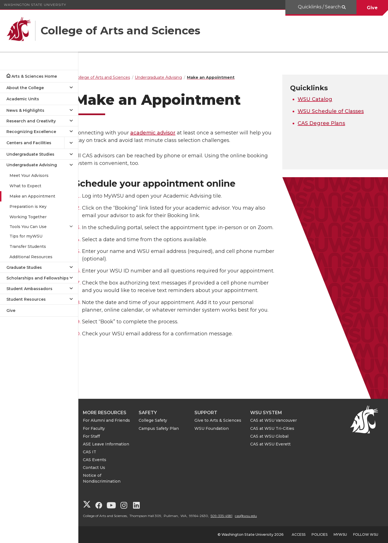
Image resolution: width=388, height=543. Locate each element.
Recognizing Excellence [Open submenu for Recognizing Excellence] (31, 131)
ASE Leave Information (115, 444)
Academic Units (22, 98)
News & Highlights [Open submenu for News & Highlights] (25, 110)
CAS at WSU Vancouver (282, 420)
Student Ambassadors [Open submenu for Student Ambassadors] (29, 288)
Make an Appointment (32, 196)
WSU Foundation (221, 428)
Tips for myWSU (25, 236)
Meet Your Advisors (29, 175)
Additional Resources (30, 256)
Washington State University (35, 5)
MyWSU (340, 534)
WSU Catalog (318, 99)
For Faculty (103, 428)
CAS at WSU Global (278, 436)
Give (372, 7)
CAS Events (103, 459)
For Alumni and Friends (115, 420)
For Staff (100, 436)
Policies (319, 534)
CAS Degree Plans (324, 123)
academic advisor (162, 133)
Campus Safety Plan (168, 428)
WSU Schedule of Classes (334, 111)
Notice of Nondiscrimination (111, 478)
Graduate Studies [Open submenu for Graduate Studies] (24, 267)
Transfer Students (27, 246)
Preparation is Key (28, 206)
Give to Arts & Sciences (227, 420)
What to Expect (25, 185)
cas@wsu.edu (255, 516)
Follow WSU (365, 534)
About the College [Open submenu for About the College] (25, 87)
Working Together (28, 216)
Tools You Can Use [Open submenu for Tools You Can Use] (28, 226)
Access (298, 534)
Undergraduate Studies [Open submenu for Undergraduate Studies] (30, 154)
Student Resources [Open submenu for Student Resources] (26, 299)
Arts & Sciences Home (34, 76)
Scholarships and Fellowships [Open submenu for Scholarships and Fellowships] (37, 278)
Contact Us (103, 467)
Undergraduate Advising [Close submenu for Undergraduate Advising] (31, 164)
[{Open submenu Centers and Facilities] (71, 143)
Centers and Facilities (28, 142)
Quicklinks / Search (320, 7)
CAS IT (98, 451)
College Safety (162, 420)
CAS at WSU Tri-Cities (281, 428)
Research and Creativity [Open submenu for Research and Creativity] (31, 121)
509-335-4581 (231, 516)
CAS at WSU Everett (279, 444)
